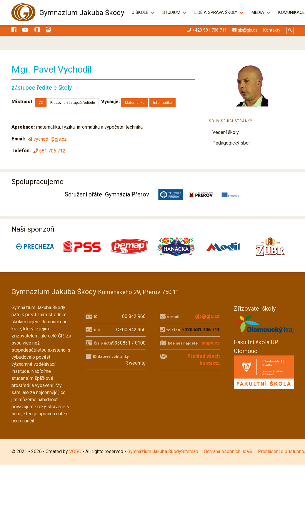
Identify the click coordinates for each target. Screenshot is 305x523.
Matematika (134, 103)
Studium (175, 12)
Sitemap (189, 451)
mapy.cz (210, 343)
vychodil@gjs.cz (46, 139)
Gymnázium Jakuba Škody (81, 13)
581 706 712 (48, 150)
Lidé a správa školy (219, 12)
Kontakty (271, 30)
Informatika (162, 103)
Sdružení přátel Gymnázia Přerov (107, 194)
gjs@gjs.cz (207, 316)
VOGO (75, 451)
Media (261, 12)
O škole (143, 12)
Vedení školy (225, 132)
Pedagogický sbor (231, 143)
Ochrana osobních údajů (228, 451)
